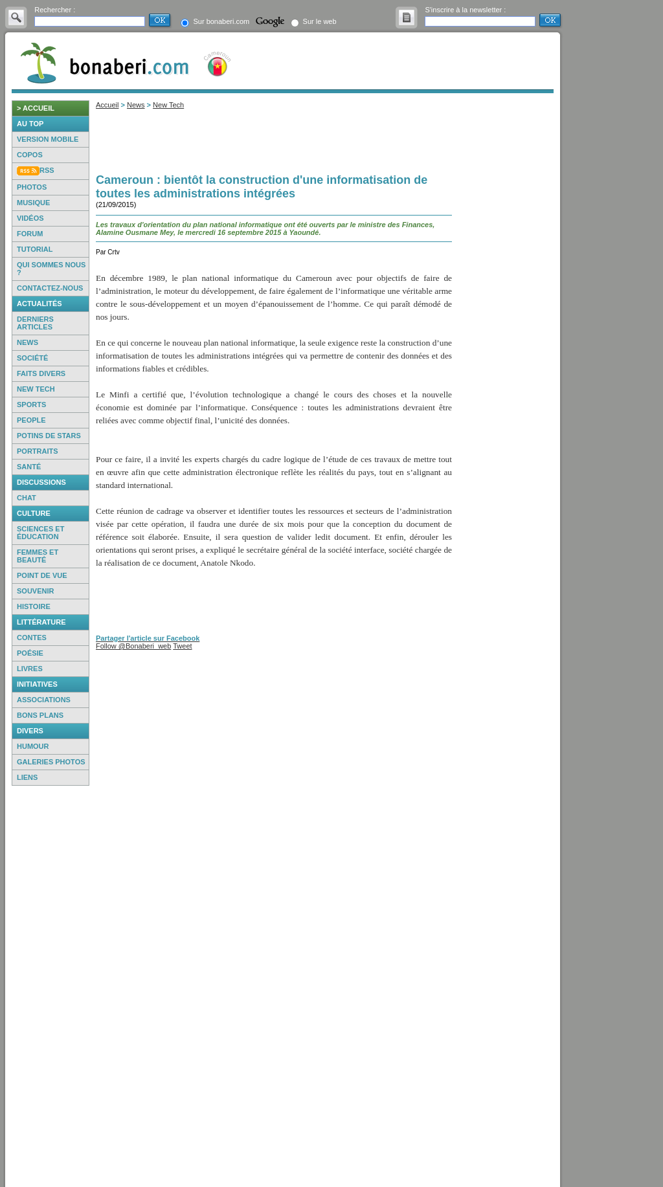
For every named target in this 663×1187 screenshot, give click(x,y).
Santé (29, 467)
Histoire (34, 606)
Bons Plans (40, 715)
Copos (30, 155)
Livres (30, 668)
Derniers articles (35, 323)
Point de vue (42, 575)
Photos (32, 187)
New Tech (36, 389)
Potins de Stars (49, 435)
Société (32, 358)
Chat (26, 498)
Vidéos (30, 218)
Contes (32, 637)
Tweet (182, 646)
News (27, 342)
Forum (30, 234)
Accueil (107, 105)
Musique (33, 202)
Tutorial (34, 249)
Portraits (37, 451)
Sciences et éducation (40, 532)
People (31, 420)
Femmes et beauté (37, 556)
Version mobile (47, 139)
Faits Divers (41, 373)
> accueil (35, 108)
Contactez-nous (50, 288)
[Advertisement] (50, 986)
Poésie (30, 653)
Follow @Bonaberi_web (133, 646)
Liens (27, 777)
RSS (46, 170)
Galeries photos (51, 762)
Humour (33, 746)
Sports (31, 404)
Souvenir (35, 591)
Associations (44, 700)
